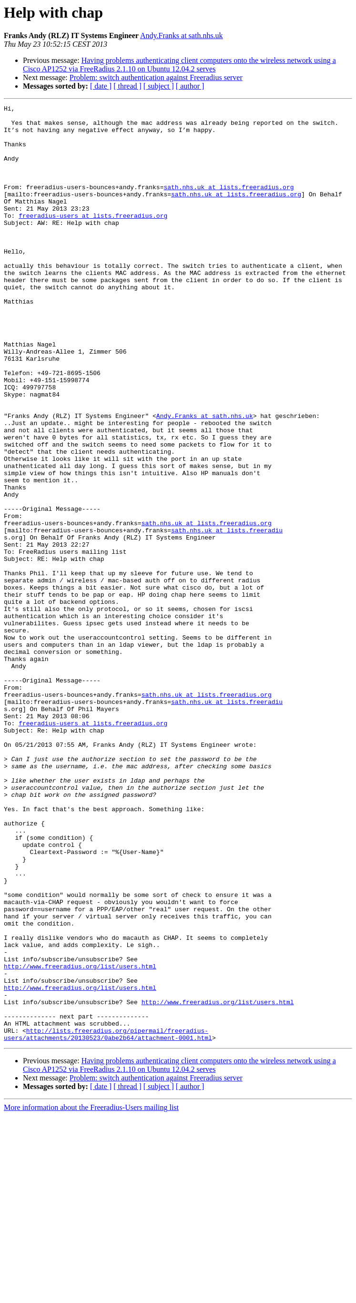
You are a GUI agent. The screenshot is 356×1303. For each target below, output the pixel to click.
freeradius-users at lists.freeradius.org (93, 238)
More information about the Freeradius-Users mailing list (91, 1295)
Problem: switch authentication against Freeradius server (156, 77)
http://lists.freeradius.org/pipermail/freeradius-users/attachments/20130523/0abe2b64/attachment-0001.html (108, 1220)
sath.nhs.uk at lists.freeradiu (227, 615)
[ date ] (101, 86)
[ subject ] (158, 86)
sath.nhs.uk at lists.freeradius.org (228, 204)
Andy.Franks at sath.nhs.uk (181, 35)
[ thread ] (127, 86)
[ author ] (190, 86)
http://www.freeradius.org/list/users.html (80, 1139)
